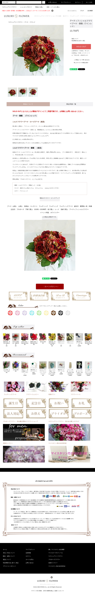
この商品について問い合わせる (80, 59)
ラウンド (32, 22)
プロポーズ (20, 209)
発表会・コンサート (31, 206)
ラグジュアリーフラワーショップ (47, 584)
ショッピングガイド (25, 7)
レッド (57, 209)
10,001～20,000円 (40, 209)
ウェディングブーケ (66, 206)
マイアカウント (65, 2)
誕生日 (76, 206)
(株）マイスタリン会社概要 (56, 549)
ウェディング (43, 206)
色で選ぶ (51, 209)
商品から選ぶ (38, 7)
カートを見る (29, 559)
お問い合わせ (51, 2)
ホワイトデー (54, 212)
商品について (28, 104)
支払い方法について (9, 553)
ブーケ (26, 22)
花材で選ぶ (64, 209)
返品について (75, 38)
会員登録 (28, 553)
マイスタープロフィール (55, 553)
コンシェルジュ (71, 10)
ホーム (5, 549)
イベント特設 (44, 212)
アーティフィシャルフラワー (79, 209)
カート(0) (88, 2)
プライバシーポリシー (9, 566)
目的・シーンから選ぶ (52, 7)
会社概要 (89, 10)
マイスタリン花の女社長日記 (56, 566)
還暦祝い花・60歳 (86, 206)
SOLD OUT (81, 47)
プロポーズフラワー (54, 559)
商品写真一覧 (71, 104)
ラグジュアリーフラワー (9, 7)
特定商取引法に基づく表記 (78, 40)
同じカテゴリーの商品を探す (80, 62)
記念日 (13, 209)
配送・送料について (9, 556)
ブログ (81, 10)
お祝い (15, 206)
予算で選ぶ (29, 209)
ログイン (77, 2)
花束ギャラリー (53, 563)
